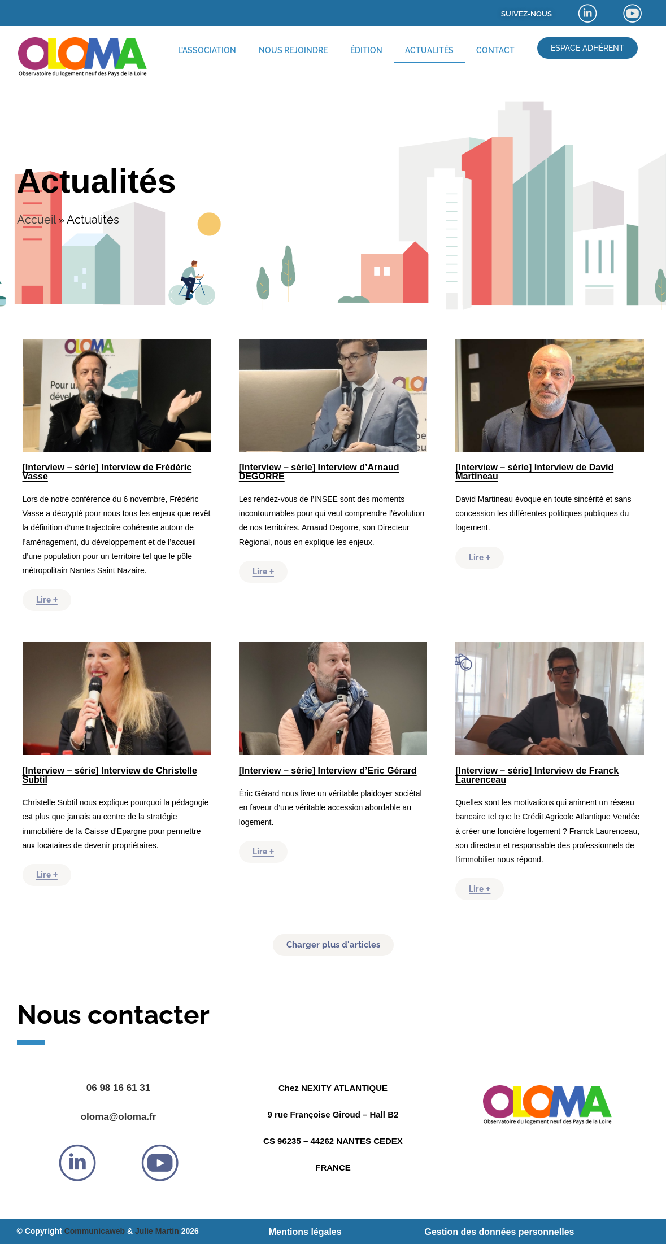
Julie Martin (157, 1231)
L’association (207, 50)
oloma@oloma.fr (118, 1116)
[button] (333, 945)
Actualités (429, 50)
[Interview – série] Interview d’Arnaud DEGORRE (319, 471)
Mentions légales (305, 1232)
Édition (366, 50)
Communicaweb (94, 1231)
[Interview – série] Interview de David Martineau (534, 471)
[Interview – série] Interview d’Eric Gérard (328, 770)
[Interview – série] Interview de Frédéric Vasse (107, 471)
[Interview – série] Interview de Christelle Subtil (110, 775)
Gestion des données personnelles (499, 1232)
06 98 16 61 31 (118, 1088)
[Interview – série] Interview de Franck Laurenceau (537, 775)
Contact (495, 50)
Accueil (36, 219)
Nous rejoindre (293, 50)
